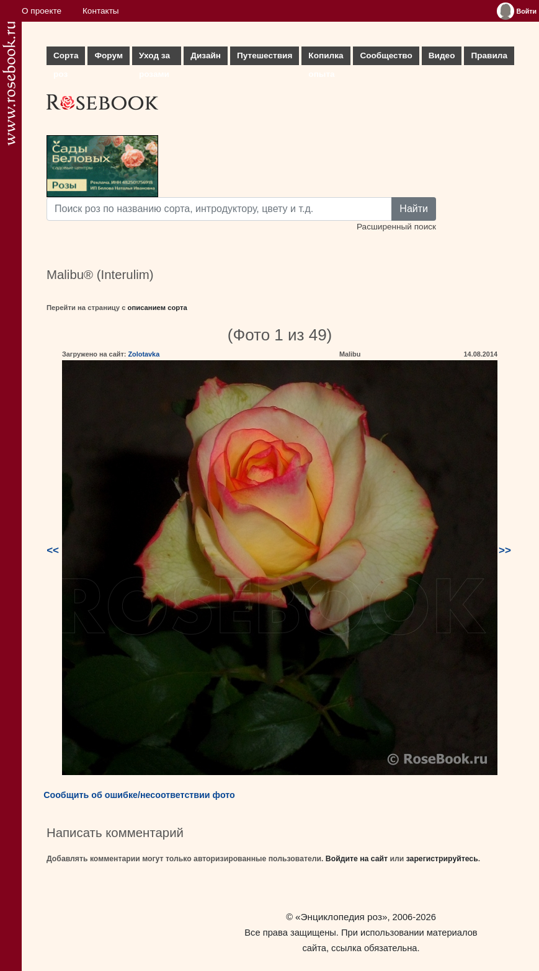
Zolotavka (143, 354)
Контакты (100, 11)
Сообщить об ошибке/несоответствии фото (139, 795)
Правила (489, 55)
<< (53, 550)
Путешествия (264, 55)
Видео (442, 55)
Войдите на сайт (357, 858)
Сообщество (386, 55)
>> (505, 550)
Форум (108, 55)
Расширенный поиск (396, 226)
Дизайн (205, 55)
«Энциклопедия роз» (341, 916)
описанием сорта (157, 307)
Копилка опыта (325, 58)
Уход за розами (154, 58)
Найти (413, 208)
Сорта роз (65, 58)
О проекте (41, 11)
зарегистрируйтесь (442, 858)
